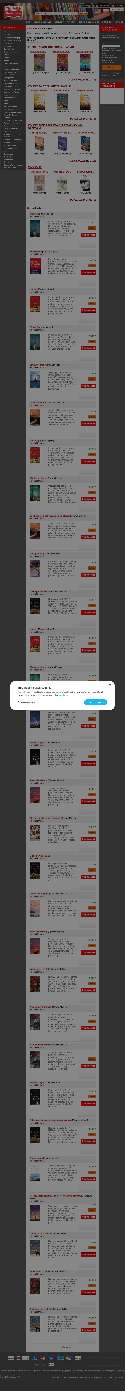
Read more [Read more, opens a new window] (64, 695)
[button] (26, 702)
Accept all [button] (95, 702)
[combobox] (110, 685)
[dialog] (62, 695)
